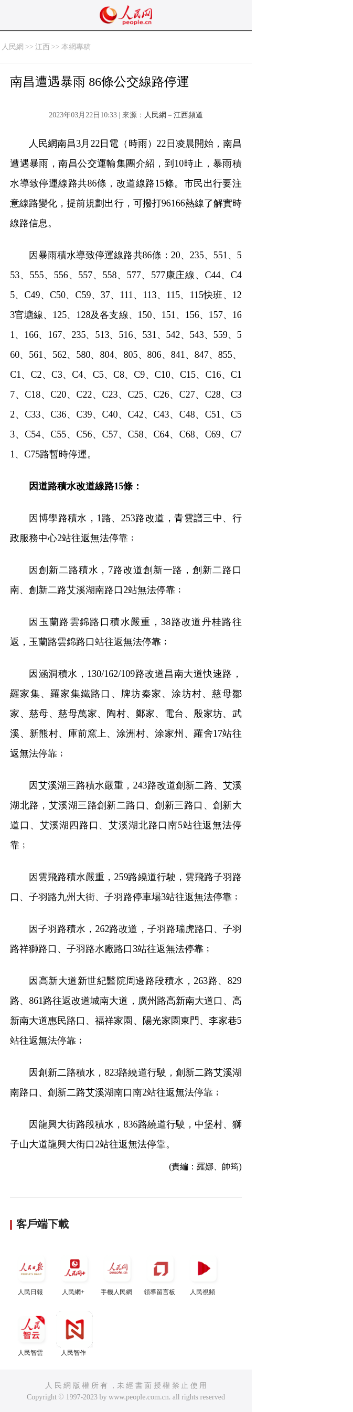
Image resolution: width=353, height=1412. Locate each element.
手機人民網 (117, 1273)
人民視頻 (203, 1273)
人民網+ (74, 1273)
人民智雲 (31, 1333)
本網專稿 (76, 47)
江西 (42, 47)
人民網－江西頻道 (173, 115)
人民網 (13, 47)
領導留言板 (160, 1273)
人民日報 (31, 1273)
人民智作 (74, 1333)
